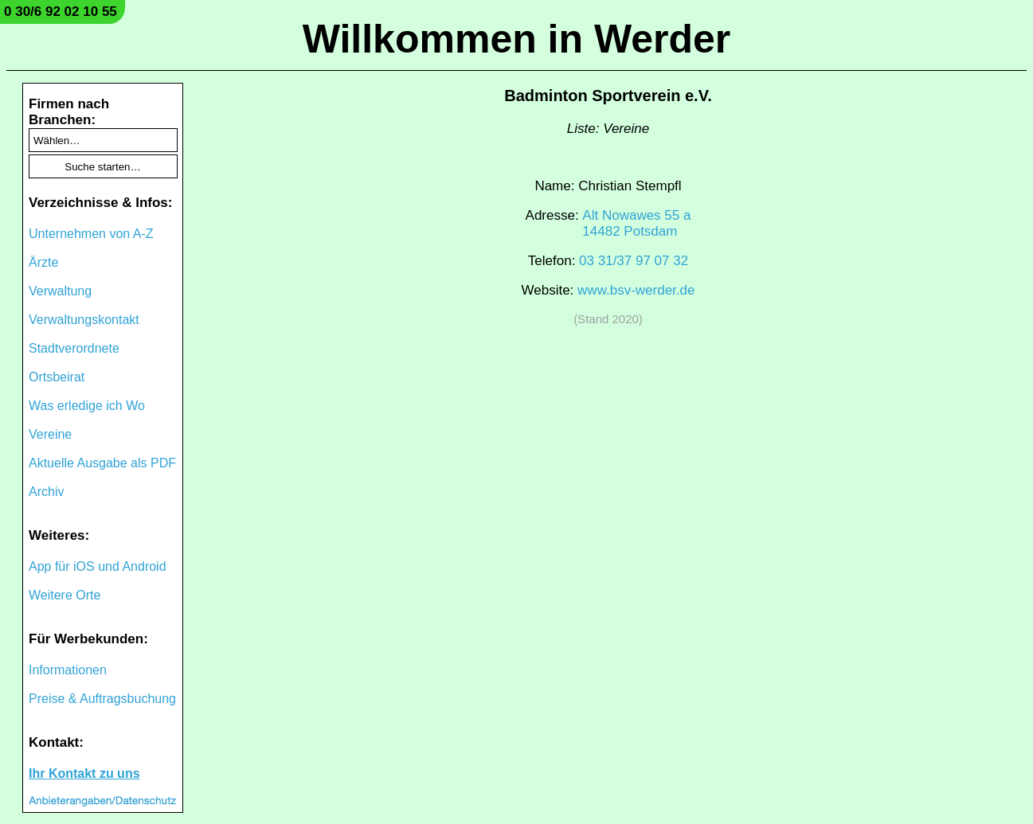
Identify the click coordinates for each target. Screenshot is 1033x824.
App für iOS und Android (97, 566)
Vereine (50, 434)
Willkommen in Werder (517, 39)
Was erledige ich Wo (87, 405)
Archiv (46, 491)
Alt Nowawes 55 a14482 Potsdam (636, 223)
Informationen (68, 670)
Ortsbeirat (56, 377)
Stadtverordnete (74, 348)
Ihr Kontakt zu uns (84, 773)
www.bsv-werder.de (636, 290)
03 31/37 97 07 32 (633, 260)
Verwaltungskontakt (84, 319)
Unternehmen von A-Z (91, 233)
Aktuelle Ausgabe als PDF (102, 463)
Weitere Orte (64, 595)
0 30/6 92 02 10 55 (60, 11)
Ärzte (43, 262)
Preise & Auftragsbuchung (102, 698)
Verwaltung (60, 291)
